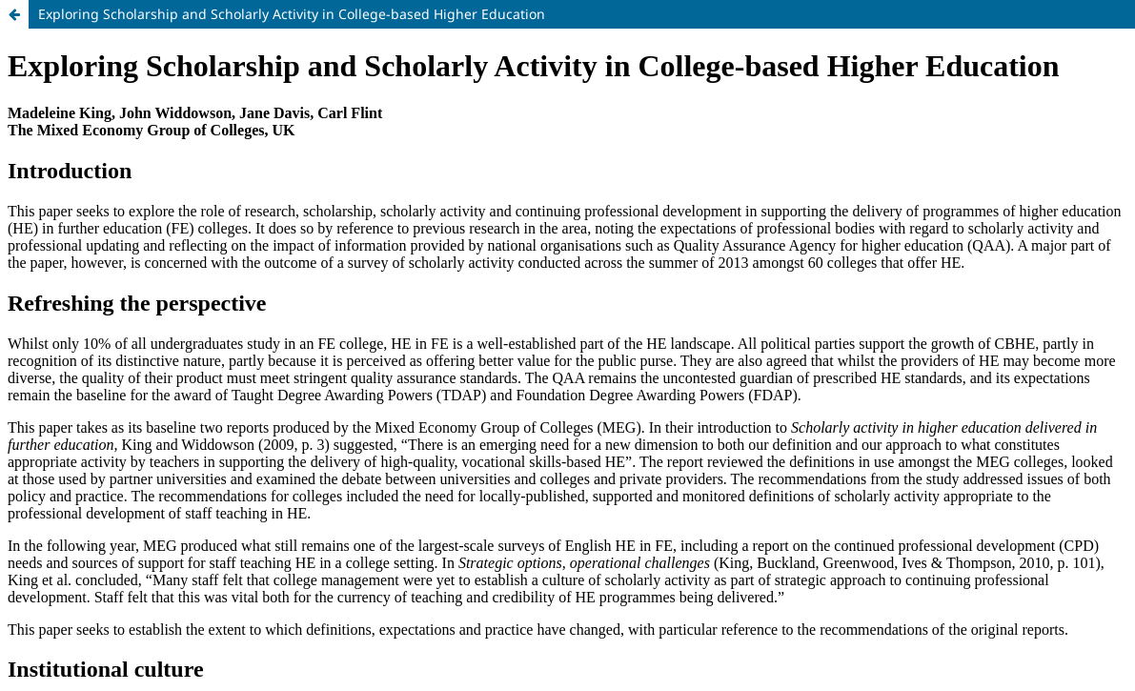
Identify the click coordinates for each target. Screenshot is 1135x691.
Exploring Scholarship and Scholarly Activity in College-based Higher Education (291, 14)
